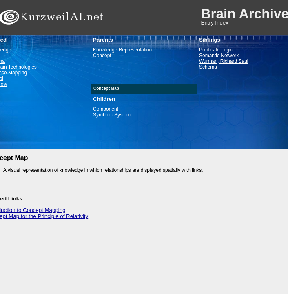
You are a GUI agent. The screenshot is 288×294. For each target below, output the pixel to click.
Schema (208, 67)
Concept (102, 55)
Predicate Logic (216, 50)
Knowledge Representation (122, 50)
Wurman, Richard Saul (223, 61)
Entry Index (214, 23)
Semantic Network (219, 55)
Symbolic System (112, 115)
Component (105, 109)
